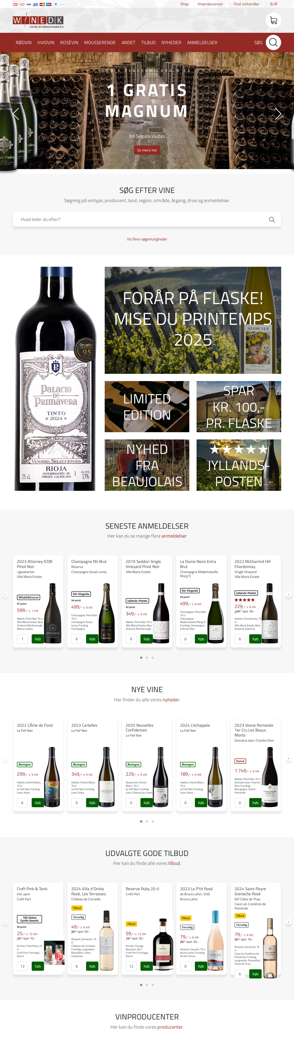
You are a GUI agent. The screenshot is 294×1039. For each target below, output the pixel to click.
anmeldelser (174, 536)
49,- (80, 927)
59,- (136, 933)
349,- (136, 613)
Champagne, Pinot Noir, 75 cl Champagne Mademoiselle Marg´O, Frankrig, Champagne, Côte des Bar (193, 620)
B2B (273, 4)
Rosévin (69, 42)
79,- (189, 937)
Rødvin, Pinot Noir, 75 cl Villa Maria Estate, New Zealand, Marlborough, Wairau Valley (30, 624)
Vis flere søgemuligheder (147, 239)
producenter (170, 1027)
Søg (258, 42)
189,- (190, 774)
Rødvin (24, 42)
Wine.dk (38, 21)
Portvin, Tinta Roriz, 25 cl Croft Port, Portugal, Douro (29, 951)
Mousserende (100, 42)
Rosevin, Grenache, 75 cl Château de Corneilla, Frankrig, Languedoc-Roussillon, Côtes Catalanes (83, 947)
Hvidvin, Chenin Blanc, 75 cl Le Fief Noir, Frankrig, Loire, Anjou (29, 787)
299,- (27, 774)
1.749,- (247, 770)
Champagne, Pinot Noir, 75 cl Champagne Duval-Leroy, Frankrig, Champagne (84, 622)
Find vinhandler (246, 4)
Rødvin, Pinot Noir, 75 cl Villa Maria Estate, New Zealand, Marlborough (139, 625)
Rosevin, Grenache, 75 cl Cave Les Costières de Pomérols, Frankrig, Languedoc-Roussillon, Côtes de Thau (248, 955)
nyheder (170, 699)
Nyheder (171, 42)
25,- (27, 933)
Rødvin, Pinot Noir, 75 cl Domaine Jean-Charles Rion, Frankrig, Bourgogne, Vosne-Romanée (247, 785)
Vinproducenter (210, 4)
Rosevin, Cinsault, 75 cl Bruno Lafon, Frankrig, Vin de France (193, 952)
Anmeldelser (202, 42)
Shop (184, 4)
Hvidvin (45, 42)
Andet (128, 42)
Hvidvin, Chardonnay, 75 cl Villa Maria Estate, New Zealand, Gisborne (248, 624)
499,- (82, 607)
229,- (245, 606)
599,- (27, 610)
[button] (141, 657)
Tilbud (148, 42)
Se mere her (147, 150)
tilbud (174, 863)
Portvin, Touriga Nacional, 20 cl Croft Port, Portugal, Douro (137, 951)
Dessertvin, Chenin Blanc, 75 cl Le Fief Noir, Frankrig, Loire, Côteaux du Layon (139, 787)
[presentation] (16, 113)
